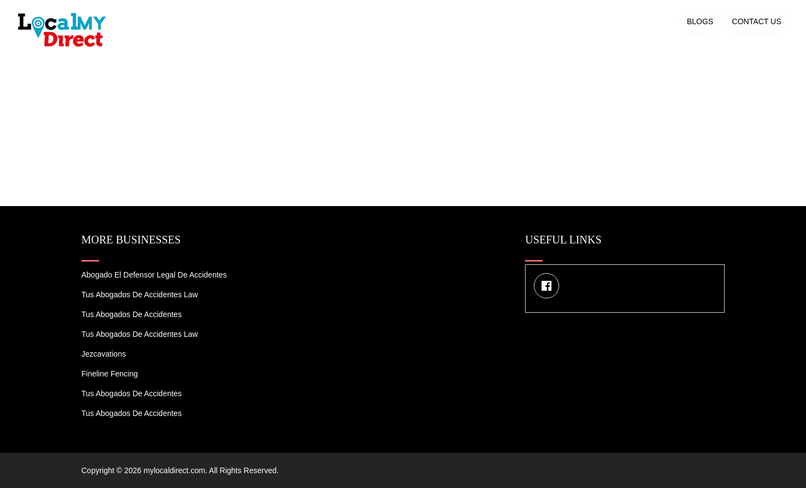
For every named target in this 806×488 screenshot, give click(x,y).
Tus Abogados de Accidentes (131, 314)
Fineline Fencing (109, 373)
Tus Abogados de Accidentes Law (139, 294)
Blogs (700, 21)
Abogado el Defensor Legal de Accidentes (154, 274)
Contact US (756, 21)
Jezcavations (103, 354)
